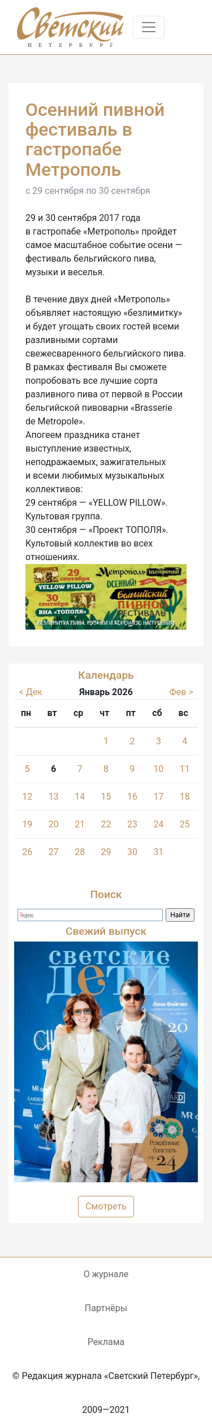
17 (158, 796)
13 (54, 796)
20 (54, 824)
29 (106, 852)
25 (185, 824)
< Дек (30, 692)
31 (158, 852)
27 (54, 852)
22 (106, 824)
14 (80, 796)
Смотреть (106, 1206)
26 (27, 852)
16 (132, 796)
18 (185, 796)
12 (27, 796)
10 (158, 769)
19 (27, 824)
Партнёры (106, 1308)
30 (132, 852)
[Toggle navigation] (149, 27)
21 (80, 824)
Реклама (106, 1342)
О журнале (106, 1274)
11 (185, 769)
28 (80, 852)
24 (158, 824)
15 (106, 796)
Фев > (181, 692)
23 (132, 824)
